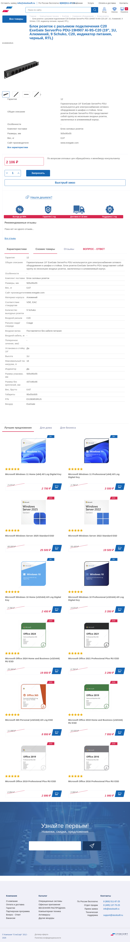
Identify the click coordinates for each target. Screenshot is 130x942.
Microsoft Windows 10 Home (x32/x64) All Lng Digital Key (33, 598)
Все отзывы (10, 238)
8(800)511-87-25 (67, 3)
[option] (6, 94)
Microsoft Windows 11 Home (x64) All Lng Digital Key (33, 474)
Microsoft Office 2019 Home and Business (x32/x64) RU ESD (95, 721)
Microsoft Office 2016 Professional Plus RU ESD (93, 781)
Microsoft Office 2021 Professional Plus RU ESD (93, 658)
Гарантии (10, 908)
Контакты (123, 3)
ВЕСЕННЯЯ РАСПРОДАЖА (52, 908)
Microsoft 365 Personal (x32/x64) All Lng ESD (29, 720)
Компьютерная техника (50, 911)
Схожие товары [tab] (45, 249)
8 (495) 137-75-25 (111, 905)
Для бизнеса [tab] (68, 427)
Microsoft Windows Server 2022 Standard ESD (92, 535)
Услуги (91, 3)
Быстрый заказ (65, 182)
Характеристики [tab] (17, 249)
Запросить (38, 173)
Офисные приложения (49, 904)
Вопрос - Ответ (13, 915)
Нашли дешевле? (41, 197)
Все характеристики (17, 147)
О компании (77, 3)
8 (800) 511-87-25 (111, 901)
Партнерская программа (18, 911)
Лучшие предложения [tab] (18, 427)
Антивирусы (44, 915)
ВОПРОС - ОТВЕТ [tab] (94, 249)
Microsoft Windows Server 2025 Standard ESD (29, 535)
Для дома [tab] (46, 427)
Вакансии (10, 918)
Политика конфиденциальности (48, 938)
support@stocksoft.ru (113, 915)
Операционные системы (50, 901)
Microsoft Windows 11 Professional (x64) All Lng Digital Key (93, 475)
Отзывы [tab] (69, 249)
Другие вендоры (46, 918)
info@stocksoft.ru (26, 3)
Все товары (16, 19)
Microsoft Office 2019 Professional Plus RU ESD (30, 781)
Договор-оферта (41, 934)
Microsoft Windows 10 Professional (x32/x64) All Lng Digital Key (96, 598)
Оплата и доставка (107, 3)
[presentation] (94, 249)
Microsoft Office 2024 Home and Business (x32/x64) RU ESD (32, 660)
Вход (104, 12)
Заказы (114, 12)
